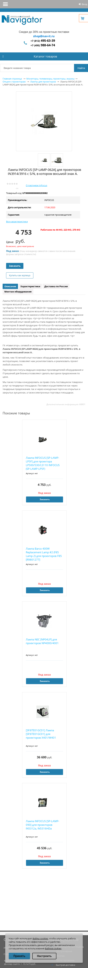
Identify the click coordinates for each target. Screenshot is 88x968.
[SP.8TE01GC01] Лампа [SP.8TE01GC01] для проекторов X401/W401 (41, 733)
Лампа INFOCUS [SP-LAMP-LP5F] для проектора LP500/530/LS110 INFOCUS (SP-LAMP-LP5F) (43, 463)
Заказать (15, 265)
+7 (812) (43, 40)
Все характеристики (17, 221)
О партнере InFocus (36, 185)
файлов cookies (53, 948)
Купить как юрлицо (19, 275)
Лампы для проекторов (43, 81)
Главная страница (12, 78)
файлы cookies (40, 938)
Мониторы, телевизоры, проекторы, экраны (50, 78)
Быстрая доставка (65, 964)
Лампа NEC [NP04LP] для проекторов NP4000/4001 (42, 641)
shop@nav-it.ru (44, 36)
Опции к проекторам (14, 81)
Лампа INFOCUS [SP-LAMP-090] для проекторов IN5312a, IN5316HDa (42, 824)
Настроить (44, 956)
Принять (19, 956)
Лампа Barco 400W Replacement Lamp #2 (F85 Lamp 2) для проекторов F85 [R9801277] (44, 554)
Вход (84, 4)
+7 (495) (43, 45)
